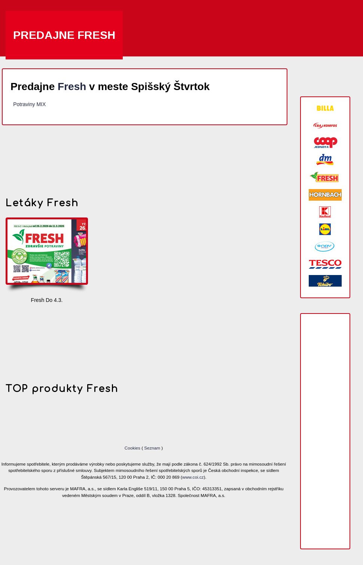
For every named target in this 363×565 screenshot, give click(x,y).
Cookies (133, 447)
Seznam (152, 447)
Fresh (72, 86)
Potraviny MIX (29, 104)
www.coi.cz (193, 477)
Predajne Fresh (64, 35)
